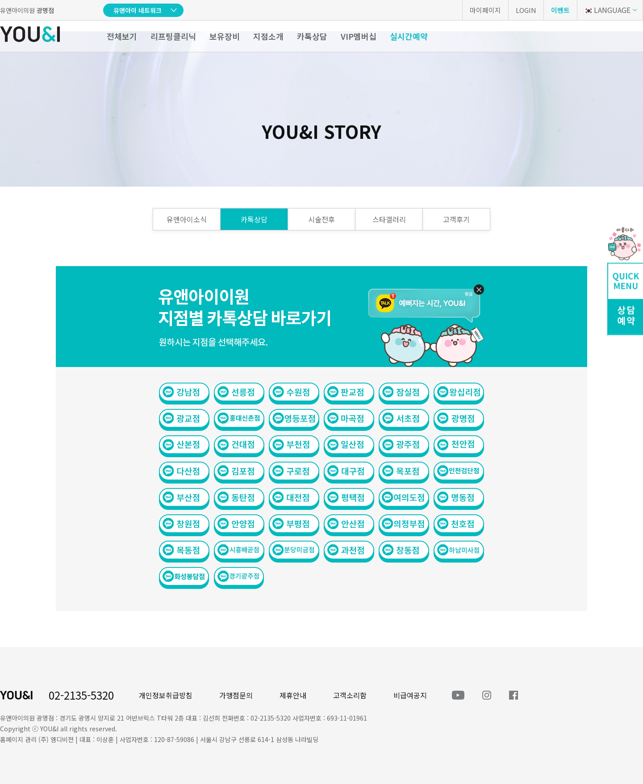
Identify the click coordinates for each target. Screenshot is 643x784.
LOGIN (526, 10)
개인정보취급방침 (165, 695)
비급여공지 (410, 695)
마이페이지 (485, 10)
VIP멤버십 (358, 36)
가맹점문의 (236, 695)
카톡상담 (312, 36)
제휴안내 (293, 695)
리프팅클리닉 (173, 36)
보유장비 (224, 36)
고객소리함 (350, 695)
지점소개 (268, 36)
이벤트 (560, 10)
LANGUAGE (607, 9)
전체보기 (122, 36)
